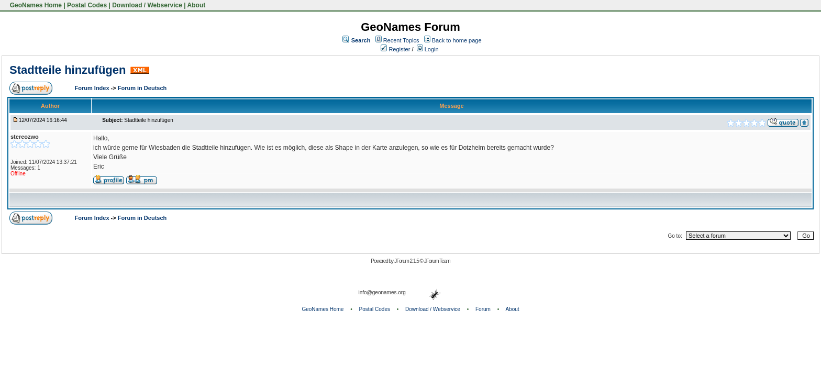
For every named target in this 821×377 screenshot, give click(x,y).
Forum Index (93, 88)
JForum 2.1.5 (407, 261)
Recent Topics (401, 40)
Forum (483, 309)
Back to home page (457, 40)
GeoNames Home (35, 5)
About (196, 5)
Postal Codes (87, 5)
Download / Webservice (147, 5)
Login (428, 49)
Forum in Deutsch (142, 88)
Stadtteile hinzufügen (67, 69)
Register (395, 49)
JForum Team (437, 261)
